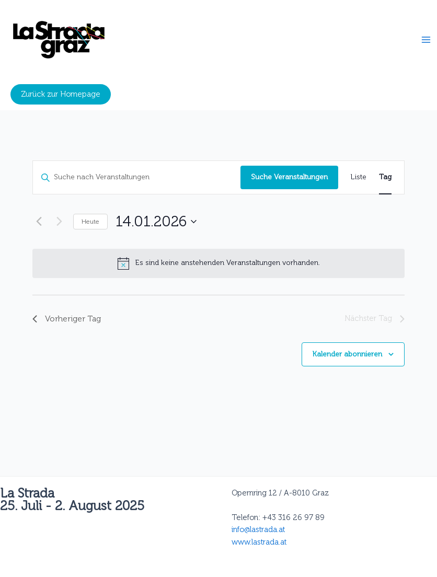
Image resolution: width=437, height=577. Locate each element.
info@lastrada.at (258, 529)
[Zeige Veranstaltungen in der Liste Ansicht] (358, 177)
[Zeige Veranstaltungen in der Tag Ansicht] (385, 177)
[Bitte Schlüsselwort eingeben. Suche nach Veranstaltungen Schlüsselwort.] (136, 177)
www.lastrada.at (259, 542)
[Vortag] (38, 221)
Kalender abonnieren (347, 354)
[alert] (218, 263)
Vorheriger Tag (66, 319)
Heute (90, 221)
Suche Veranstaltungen (289, 176)
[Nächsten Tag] (59, 221)
